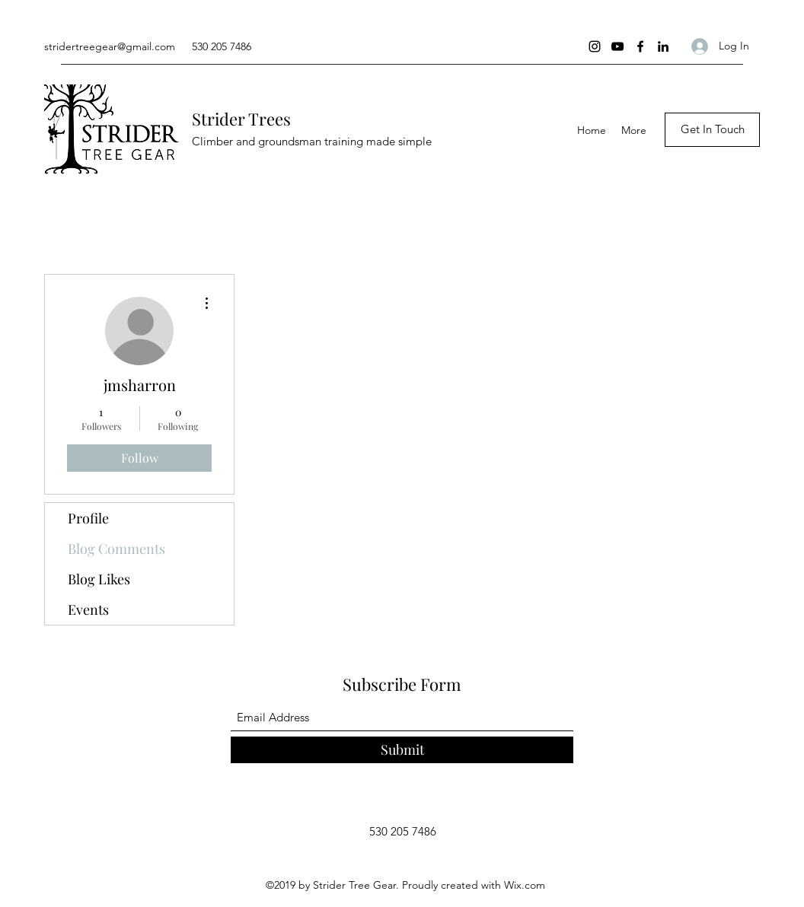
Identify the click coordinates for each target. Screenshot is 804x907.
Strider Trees (241, 118)
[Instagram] (594, 46)
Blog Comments (116, 548)
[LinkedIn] (663, 46)
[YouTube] (617, 46)
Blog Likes (99, 579)
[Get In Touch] (712, 130)
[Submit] (402, 750)
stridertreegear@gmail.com (109, 46)
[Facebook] (640, 46)
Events (88, 609)
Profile (88, 518)
